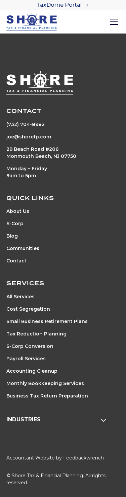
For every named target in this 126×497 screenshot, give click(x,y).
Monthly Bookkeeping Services (45, 383)
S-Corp (15, 224)
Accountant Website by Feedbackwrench (55, 458)
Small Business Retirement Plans (47, 321)
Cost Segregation (28, 309)
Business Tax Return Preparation (47, 396)
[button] (113, 22)
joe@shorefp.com (28, 137)
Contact (16, 261)
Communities (22, 248)
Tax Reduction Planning (36, 334)
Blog (12, 236)
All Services (20, 297)
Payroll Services (26, 359)
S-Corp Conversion (29, 346)
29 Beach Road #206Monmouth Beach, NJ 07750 (41, 152)
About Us (17, 211)
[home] (31, 21)
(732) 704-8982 (25, 124)
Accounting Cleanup (31, 371)
